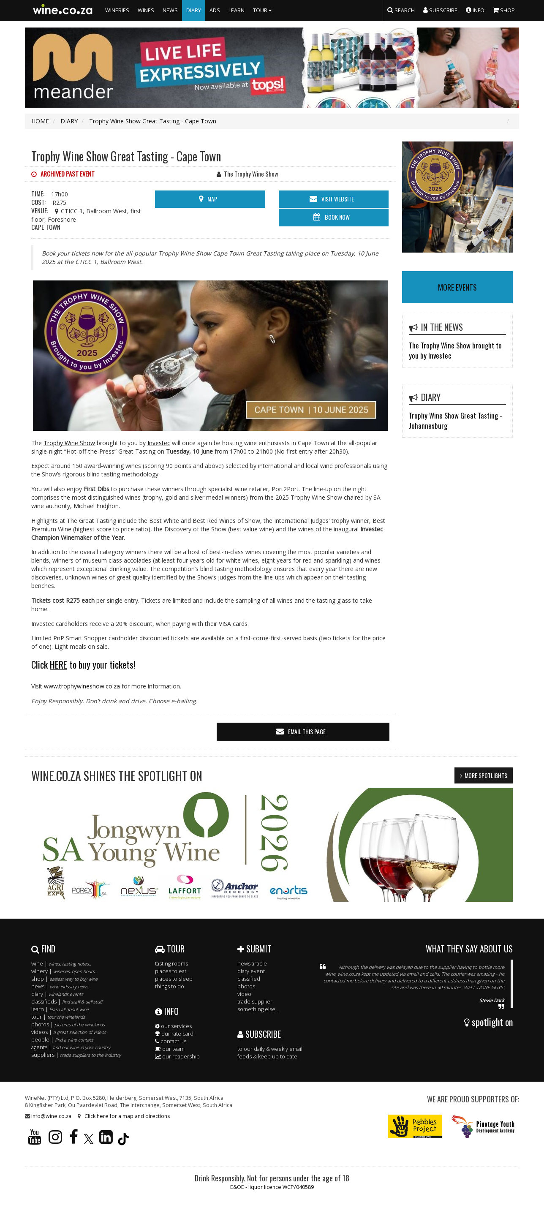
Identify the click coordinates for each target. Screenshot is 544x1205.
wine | (61, 963)
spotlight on (488, 1021)
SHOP (504, 9)
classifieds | (66, 1001)
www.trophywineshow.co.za (82, 686)
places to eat (170, 971)
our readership (177, 1056)
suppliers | (76, 1054)
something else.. (257, 1009)
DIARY (193, 10)
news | (59, 986)
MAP (212, 198)
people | (62, 1039)
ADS (214, 10)
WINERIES (117, 10)
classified (248, 978)
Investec (158, 443)
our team (170, 1049)
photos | (68, 1024)
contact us (170, 1041)
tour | (58, 1016)
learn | (60, 1009)
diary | (57, 994)
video (244, 994)
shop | (64, 978)
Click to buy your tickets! (83, 664)
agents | (70, 1047)
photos (246, 986)
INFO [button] (475, 9)
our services (173, 1026)
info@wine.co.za (51, 1116)
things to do (169, 986)
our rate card (174, 1033)
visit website (337, 198)
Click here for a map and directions (127, 1116)
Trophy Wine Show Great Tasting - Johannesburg (455, 420)
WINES (146, 10)
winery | (64, 971)
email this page (307, 731)
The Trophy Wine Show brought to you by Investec (455, 350)
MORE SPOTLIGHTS (486, 775)
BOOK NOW (337, 216)
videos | (68, 1032)
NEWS (170, 10)
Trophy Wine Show (69, 443)
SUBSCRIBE (259, 1034)
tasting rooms (171, 963)
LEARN (236, 10)
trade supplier (254, 1001)
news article (252, 963)
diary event (251, 971)
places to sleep (174, 978)
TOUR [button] (263, 10)
